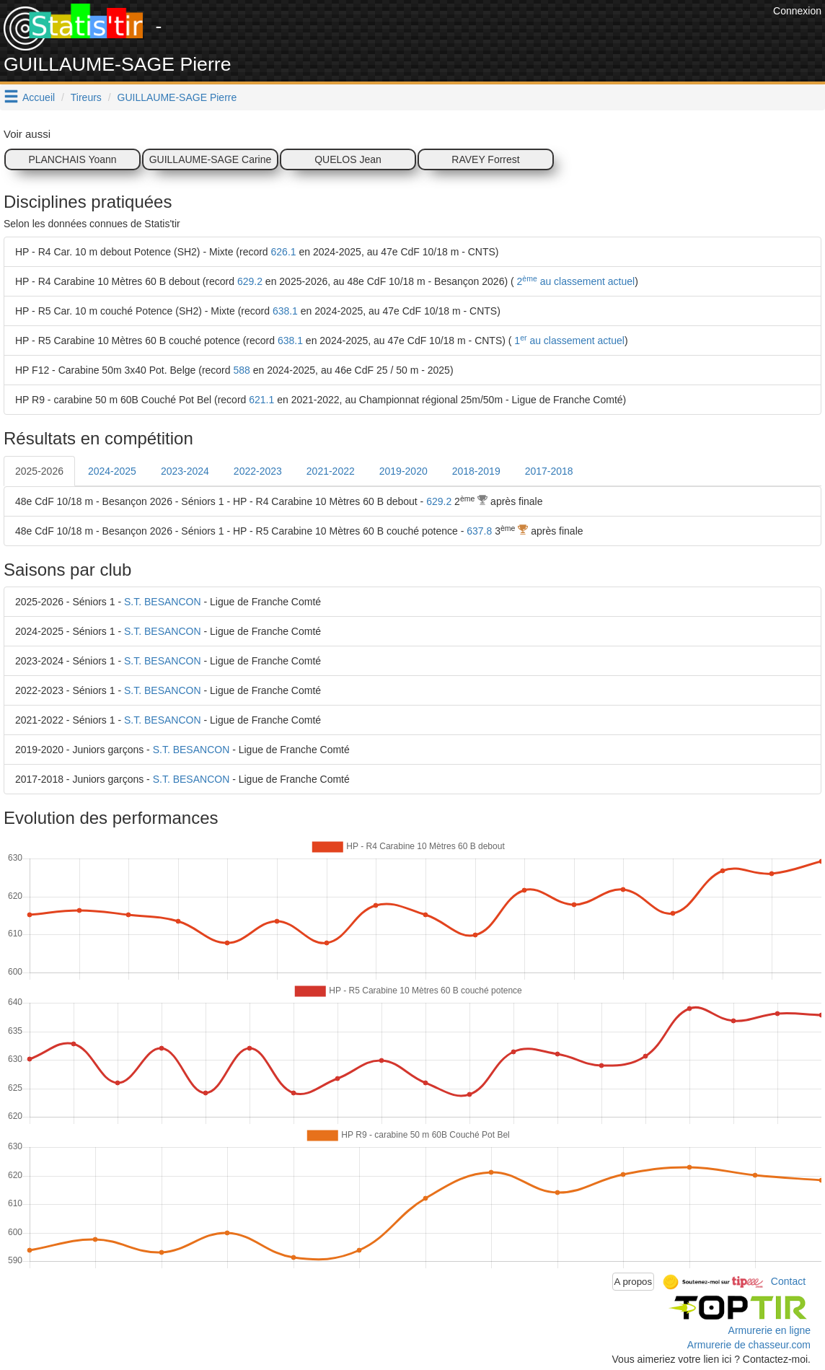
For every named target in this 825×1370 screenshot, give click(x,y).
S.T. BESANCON (162, 601)
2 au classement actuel (574, 281)
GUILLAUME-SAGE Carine (210, 159)
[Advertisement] (506, 36)
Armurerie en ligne (769, 1330)
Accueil (38, 97)
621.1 (261, 399)
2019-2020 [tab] (403, 471)
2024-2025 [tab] (112, 471)
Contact (788, 1280)
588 (241, 370)
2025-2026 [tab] (39, 471)
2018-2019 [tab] (476, 471)
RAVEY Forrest (485, 159)
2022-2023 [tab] (258, 471)
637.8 (479, 531)
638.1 (285, 311)
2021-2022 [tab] (330, 471)
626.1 (283, 252)
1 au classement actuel (567, 340)
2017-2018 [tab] (549, 471)
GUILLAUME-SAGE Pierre (177, 97)
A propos (633, 1281)
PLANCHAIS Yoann (72, 159)
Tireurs (86, 97)
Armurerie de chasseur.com (749, 1345)
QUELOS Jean (347, 159)
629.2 (249, 281)
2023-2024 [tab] (185, 471)
